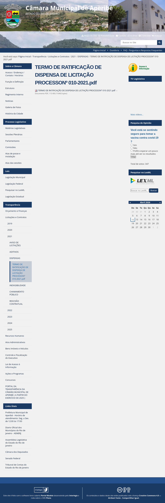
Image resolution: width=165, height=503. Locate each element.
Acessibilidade (107, 35)
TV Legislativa (138, 78)
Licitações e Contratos (58, 56)
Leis (7, 171)
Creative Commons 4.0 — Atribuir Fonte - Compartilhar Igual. (134, 496)
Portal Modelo (47, 495)
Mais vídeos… (137, 114)
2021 (73, 56)
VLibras (133, 35)
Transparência (39, 56)
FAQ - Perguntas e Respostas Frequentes (142, 50)
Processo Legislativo (15, 121)
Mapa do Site (90, 35)
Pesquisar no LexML (141, 172)
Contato (122, 35)
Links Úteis (11, 406)
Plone (48, 498)
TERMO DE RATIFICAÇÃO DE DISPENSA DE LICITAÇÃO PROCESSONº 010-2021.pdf (75, 90)
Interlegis (73, 495)
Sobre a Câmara (13, 66)
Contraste (145, 35)
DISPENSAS (83, 56)
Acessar (158, 35)
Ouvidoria (114, 50)
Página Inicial (99, 50)
